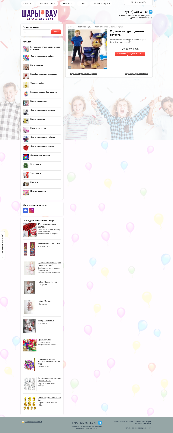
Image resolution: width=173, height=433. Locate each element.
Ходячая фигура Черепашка (136, 74)
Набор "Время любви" (47, 282)
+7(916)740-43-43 (135, 12)
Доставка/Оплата (47, 3)
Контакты (67, 3)
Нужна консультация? (2, 244)
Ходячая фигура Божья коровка (83, 74)
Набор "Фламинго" (46, 320)
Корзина (139, 2)
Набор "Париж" (44, 301)
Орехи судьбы (44, 340)
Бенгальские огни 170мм (49, 243)
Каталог (27, 3)
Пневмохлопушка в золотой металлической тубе (49, 361)
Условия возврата (101, 3)
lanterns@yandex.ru (33, 422)
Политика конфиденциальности (138, 428)
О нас (82, 3)
